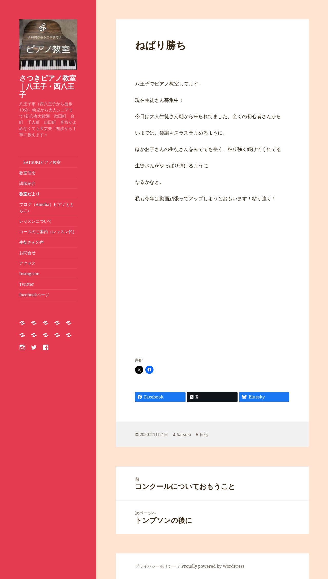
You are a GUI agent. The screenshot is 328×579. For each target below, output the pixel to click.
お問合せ (27, 252)
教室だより (29, 194)
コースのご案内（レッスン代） (48, 231)
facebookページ (34, 295)
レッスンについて (37, 221)
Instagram (29, 274)
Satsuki (184, 434)
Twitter (26, 284)
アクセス (27, 263)
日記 (204, 434)
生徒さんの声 (31, 242)
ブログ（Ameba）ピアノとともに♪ (46, 207)
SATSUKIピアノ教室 (40, 162)
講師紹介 (27, 183)
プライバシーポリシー (155, 566)
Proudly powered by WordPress (212, 566)
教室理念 (27, 173)
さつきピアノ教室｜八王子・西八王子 (47, 86)
